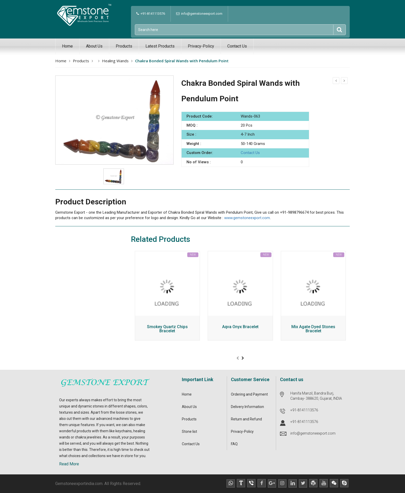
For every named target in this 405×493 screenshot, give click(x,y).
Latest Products (160, 46)
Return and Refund (246, 419)
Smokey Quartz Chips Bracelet (167, 329)
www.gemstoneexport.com (247, 217)
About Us (94, 46)
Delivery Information (247, 407)
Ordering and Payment (249, 394)
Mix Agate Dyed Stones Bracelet (313, 329)
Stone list (189, 431)
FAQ (234, 444)
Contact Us (237, 46)
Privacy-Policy (201, 46)
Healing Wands (115, 60)
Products (124, 46)
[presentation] (237, 358)
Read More (69, 463)
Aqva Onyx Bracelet (240, 327)
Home (67, 46)
